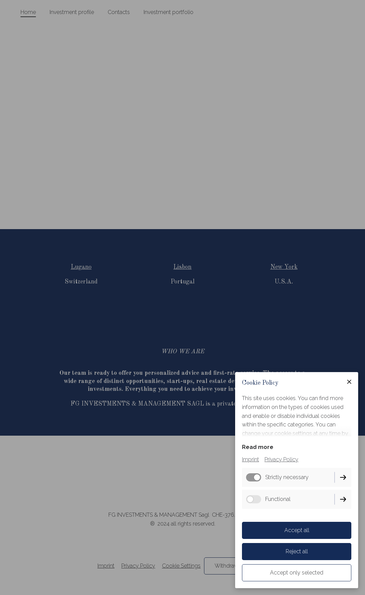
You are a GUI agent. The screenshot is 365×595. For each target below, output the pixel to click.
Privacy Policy (281, 459)
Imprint (250, 459)
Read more (257, 447)
